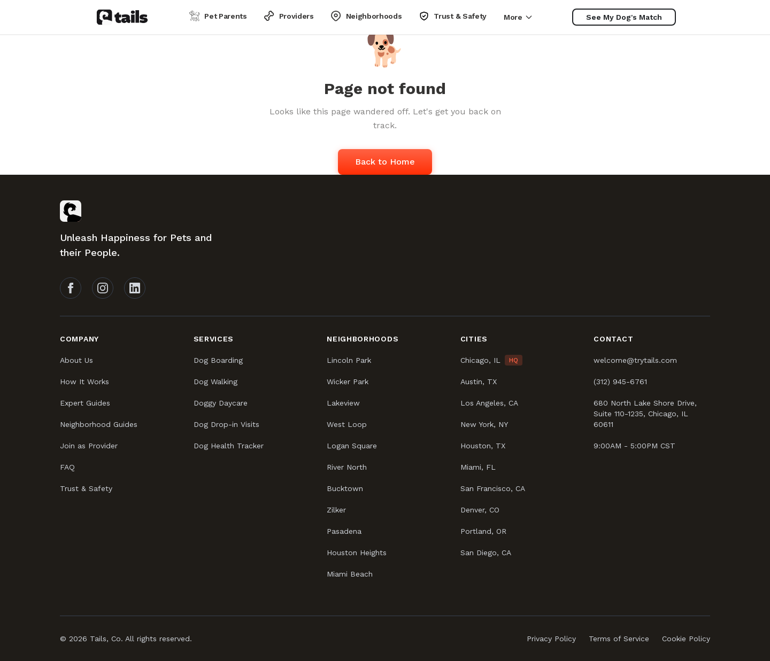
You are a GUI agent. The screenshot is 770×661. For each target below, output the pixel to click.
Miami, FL (478, 467)
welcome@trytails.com (635, 360)
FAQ (67, 467)
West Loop (347, 424)
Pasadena (344, 531)
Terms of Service (619, 638)
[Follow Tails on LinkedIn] (134, 288)
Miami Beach (350, 574)
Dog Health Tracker (229, 445)
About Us (76, 360)
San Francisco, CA (492, 488)
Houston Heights (357, 552)
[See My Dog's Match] (624, 17)
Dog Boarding (218, 360)
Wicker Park (347, 381)
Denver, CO (479, 510)
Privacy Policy (551, 638)
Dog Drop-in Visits (226, 424)
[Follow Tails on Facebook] (70, 288)
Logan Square (352, 445)
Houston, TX (482, 445)
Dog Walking (215, 381)
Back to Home (385, 162)
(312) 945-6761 (620, 381)
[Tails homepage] (122, 17)
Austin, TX (478, 381)
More (518, 17)
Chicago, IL (480, 360)
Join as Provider (89, 445)
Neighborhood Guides (98, 424)
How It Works (84, 381)
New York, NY (484, 424)
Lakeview (343, 403)
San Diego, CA (485, 552)
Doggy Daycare (221, 403)
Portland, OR (483, 531)
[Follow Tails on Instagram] (102, 288)
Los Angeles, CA (489, 403)
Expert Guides (85, 403)
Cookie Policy (686, 638)
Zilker (336, 510)
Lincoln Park (349, 360)
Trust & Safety (86, 488)
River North (347, 467)
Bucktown (345, 488)
